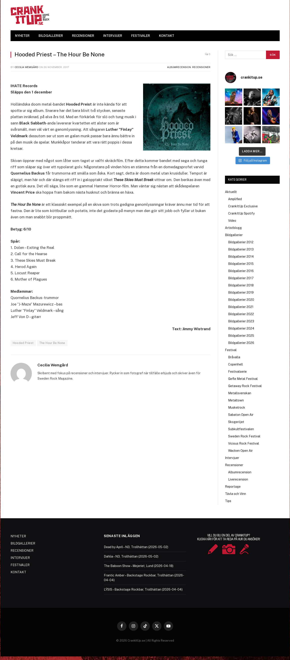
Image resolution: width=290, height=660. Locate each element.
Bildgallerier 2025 (241, 335)
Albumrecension (179, 67)
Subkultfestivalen (241, 429)
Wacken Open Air (240, 450)
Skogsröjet (236, 422)
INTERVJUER (112, 36)
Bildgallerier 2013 (241, 249)
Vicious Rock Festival (243, 443)
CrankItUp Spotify (241, 213)
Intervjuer (232, 458)
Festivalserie (237, 371)
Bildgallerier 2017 (241, 278)
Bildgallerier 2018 (241, 285)
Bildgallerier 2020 (241, 299)
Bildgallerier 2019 (241, 292)
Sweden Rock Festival (244, 436)
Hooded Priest (23, 343)
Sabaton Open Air (240, 414)
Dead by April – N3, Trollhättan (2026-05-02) (136, 547)
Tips (228, 501)
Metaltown (236, 400)
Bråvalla (234, 357)
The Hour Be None (52, 343)
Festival (231, 350)
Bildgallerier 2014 (241, 256)
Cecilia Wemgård (26, 67)
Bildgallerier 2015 (241, 264)
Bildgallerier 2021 (240, 307)
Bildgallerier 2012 (240, 242)
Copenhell (235, 364)
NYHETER (22, 36)
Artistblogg (233, 228)
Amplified (235, 199)
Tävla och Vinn (235, 494)
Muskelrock (236, 407)
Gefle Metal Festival (243, 379)
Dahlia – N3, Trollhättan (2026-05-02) (131, 556)
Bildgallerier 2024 (241, 328)
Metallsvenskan (239, 393)
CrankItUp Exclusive (243, 206)
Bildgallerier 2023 (241, 321)
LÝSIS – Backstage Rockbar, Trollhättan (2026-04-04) (143, 589)
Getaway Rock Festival (245, 386)
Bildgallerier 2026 (241, 343)
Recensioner (201, 67)
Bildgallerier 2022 (241, 314)
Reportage (233, 486)
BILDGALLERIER (51, 36)
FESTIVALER (140, 36)
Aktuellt (231, 192)
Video (232, 220)
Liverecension (238, 479)
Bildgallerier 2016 (241, 271)
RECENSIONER (83, 36)
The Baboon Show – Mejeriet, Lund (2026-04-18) (138, 566)
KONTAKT (166, 36)
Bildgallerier (234, 235)
